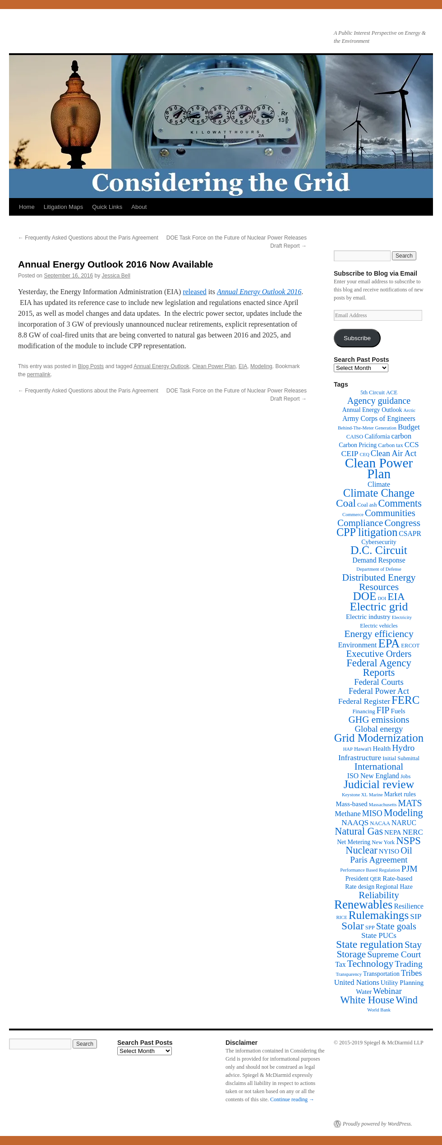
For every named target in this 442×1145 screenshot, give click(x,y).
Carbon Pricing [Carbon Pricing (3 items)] (358, 445)
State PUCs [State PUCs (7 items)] (378, 935)
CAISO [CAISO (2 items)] (355, 437)
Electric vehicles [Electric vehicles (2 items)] (378, 626)
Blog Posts (91, 366)
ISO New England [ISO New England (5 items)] (373, 776)
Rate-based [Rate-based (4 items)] (397, 878)
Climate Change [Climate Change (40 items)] (378, 493)
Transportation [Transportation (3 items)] (381, 973)
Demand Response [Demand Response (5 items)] (378, 560)
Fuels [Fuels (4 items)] (398, 711)
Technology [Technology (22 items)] (370, 963)
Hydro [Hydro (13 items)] (403, 748)
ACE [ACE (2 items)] (391, 392)
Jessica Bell (116, 275)
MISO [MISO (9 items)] (372, 813)
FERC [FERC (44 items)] (405, 700)
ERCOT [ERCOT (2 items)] (410, 645)
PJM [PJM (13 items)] (409, 868)
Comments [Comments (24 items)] (399, 503)
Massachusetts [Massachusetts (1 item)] (383, 804)
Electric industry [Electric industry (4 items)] (368, 616)
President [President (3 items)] (356, 878)
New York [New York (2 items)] (383, 842)
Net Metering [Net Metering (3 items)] (353, 842)
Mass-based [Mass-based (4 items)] (352, 804)
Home (27, 206)
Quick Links (107, 206)
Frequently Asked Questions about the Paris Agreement (88, 238)
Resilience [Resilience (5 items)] (409, 906)
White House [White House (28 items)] (367, 1000)
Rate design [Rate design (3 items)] (359, 886)
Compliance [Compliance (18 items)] (360, 522)
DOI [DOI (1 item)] (382, 598)
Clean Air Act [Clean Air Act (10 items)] (394, 453)
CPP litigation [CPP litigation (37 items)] (366, 532)
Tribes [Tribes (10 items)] (411, 973)
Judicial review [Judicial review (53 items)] (379, 784)
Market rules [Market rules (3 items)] (400, 794)
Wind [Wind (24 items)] (407, 1000)
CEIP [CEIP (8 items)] (350, 453)
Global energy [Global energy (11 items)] (379, 729)
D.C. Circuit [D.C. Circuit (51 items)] (378, 550)
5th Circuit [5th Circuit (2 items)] (372, 392)
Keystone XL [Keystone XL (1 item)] (355, 794)
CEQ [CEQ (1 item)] (364, 454)
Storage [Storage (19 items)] (351, 954)
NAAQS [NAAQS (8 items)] (354, 822)
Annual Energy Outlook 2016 (259, 291)
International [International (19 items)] (379, 766)
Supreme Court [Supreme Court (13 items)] (394, 954)
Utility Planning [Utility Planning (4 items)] (402, 982)
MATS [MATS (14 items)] (410, 803)
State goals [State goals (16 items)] (396, 926)
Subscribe (357, 338)
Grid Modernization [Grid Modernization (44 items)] (379, 738)
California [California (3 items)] (377, 436)
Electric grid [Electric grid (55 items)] (379, 606)
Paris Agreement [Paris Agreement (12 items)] (378, 859)
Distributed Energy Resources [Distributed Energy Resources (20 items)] (378, 582)
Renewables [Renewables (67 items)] (363, 904)
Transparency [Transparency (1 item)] (349, 974)
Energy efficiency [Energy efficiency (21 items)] (379, 633)
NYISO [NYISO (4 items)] (389, 851)
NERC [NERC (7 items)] (413, 832)
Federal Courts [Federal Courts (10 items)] (378, 682)
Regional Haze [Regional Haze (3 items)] (394, 886)
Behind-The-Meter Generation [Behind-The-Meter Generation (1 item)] (367, 427)
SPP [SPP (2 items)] (370, 927)
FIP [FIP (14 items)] (383, 710)
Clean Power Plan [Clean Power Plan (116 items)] (379, 468)
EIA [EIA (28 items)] (396, 596)
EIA (243, 366)
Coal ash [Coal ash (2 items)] (367, 505)
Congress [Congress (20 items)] (402, 522)
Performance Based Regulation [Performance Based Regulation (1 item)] (370, 870)
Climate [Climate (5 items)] (379, 484)
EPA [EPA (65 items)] (389, 643)
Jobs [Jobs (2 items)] (405, 776)
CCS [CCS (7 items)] (412, 444)
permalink (39, 374)
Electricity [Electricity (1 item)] (402, 617)
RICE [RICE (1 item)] (341, 917)
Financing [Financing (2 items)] (363, 711)
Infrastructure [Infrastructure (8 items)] (359, 757)
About (139, 206)
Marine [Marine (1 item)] (376, 794)
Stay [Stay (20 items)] (413, 944)
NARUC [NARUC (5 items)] (403, 822)
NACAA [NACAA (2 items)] (380, 823)
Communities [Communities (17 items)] (390, 513)
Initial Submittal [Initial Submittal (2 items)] (400, 758)
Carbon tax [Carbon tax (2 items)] (390, 445)
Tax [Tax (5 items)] (340, 964)
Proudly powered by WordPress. (377, 1124)
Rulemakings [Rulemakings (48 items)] (379, 915)
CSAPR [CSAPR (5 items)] (410, 533)
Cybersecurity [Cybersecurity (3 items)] (378, 542)
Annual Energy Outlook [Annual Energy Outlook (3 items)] (372, 409)
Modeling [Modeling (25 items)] (403, 812)
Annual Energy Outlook (161, 366)
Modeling (261, 366)
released (194, 291)
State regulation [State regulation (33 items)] (369, 944)
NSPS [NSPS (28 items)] (408, 840)
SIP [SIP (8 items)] (415, 916)
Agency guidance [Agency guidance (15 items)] (378, 401)
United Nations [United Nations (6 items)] (356, 982)
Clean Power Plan (213, 366)
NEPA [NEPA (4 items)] (392, 832)
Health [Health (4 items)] (382, 748)
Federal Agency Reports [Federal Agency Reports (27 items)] (378, 667)
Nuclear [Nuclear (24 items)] (361, 850)
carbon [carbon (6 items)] (401, 436)
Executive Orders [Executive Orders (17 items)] (379, 653)
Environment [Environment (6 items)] (357, 645)
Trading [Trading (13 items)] (408, 964)
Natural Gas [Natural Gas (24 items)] (359, 831)
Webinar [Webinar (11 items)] (387, 991)
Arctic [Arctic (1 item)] (410, 410)
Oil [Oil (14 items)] (406, 850)
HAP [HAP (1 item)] (348, 749)
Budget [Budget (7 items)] (409, 427)
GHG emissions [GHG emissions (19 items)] (379, 719)
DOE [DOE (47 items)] (365, 596)
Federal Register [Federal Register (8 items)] (364, 701)
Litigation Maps (63, 206)
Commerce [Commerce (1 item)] (353, 514)
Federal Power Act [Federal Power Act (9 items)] (379, 691)
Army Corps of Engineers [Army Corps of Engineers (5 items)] (378, 418)
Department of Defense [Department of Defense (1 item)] (378, 569)
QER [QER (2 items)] (375, 879)
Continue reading (292, 1099)
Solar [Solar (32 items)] (352, 926)
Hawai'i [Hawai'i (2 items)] (363, 749)
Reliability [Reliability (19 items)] (379, 895)
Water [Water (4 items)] (364, 991)
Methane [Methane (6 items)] (348, 813)
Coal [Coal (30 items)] (346, 503)
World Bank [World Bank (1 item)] (379, 1009)
